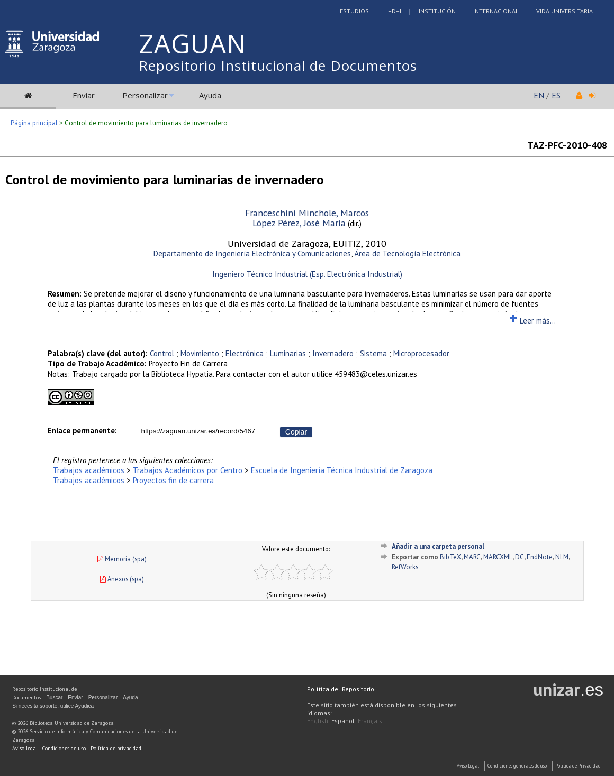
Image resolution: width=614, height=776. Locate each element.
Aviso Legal (468, 766)
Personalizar (145, 95)
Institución (437, 11)
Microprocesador (421, 353)
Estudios (354, 11)
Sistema (373, 353)
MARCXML (497, 556)
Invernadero (333, 353)
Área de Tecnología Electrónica (407, 253)
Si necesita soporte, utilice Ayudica (53, 706)
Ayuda (210, 95)
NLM (561, 556)
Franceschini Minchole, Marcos (307, 213)
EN (539, 95)
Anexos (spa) (122, 579)
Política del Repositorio (340, 689)
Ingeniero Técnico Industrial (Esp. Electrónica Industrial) (307, 274)
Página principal (34, 122)
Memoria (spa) (122, 559)
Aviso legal (25, 748)
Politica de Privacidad (578, 766)
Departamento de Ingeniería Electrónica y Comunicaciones (252, 253)
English (317, 721)
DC (519, 556)
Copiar (296, 432)
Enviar (84, 95)
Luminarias (288, 353)
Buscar (54, 697)
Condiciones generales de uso (517, 766)
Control (162, 353)
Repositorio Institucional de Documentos (278, 65)
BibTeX (450, 556)
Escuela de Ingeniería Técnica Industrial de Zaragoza (341, 470)
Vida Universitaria (564, 11)
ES (556, 95)
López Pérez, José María (299, 223)
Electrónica (244, 353)
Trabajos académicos (88, 470)
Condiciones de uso (64, 748)
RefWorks (405, 566)
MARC (472, 556)
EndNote (540, 556)
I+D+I (393, 11)
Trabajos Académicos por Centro (187, 470)
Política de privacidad (116, 748)
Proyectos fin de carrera (173, 480)
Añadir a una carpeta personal (438, 546)
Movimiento (199, 353)
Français (370, 721)
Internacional (496, 11)
